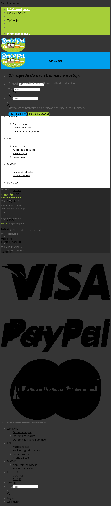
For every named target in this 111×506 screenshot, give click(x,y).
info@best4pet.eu (18, 9)
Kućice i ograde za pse (24, 149)
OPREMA (12, 116)
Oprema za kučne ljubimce (26, 131)
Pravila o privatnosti (11, 241)
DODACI (17, 190)
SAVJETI (11, 483)
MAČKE (11, 164)
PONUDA (12, 182)
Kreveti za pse (20, 153)
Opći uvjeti (13, 20)
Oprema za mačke (22, 127)
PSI (9, 138)
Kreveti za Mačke (21, 175)
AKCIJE (16, 194)
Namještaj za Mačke (23, 171)
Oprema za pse (20, 124)
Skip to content (10, 3)
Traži (11, 89)
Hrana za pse (19, 157)
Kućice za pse (19, 146)
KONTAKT (6, 228)
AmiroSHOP (7, 251)
